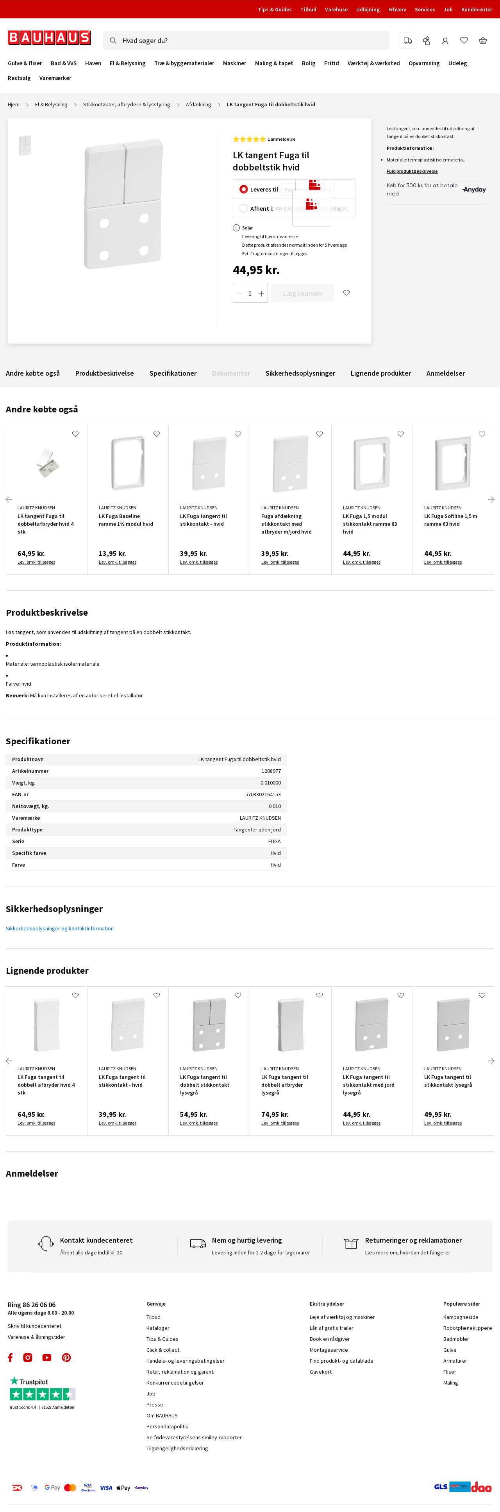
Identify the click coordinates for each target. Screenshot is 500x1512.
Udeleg (457, 63)
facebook (11, 1357)
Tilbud (308, 9)
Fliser (449, 1371)
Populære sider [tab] (461, 1303)
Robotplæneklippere (467, 1327)
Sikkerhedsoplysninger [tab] (54, 909)
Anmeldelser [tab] (32, 1173)
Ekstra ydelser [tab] (327, 1303)
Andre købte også (33, 373)
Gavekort (321, 1371)
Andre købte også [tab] (42, 409)
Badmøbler (456, 1338)
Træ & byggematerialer (184, 63)
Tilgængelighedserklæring (177, 1448)
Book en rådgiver (330, 1338)
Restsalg (19, 78)
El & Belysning (128, 63)
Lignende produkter (381, 373)
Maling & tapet (274, 63)
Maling (450, 1382)
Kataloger (158, 1327)
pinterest (66, 1357)
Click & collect (162, 1349)
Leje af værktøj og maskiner (342, 1316)
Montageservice (329, 1349)
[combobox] (246, 40)
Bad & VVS (64, 63)
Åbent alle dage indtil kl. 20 (91, 1252)
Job (448, 9)
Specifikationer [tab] (38, 741)
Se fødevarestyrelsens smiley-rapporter (194, 1437)
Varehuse (336, 9)
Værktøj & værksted (374, 63)
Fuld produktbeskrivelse (412, 171)
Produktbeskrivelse (104, 373)
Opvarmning (424, 63)
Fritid (331, 63)
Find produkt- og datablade (341, 1360)
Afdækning (198, 104)
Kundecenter (476, 9)
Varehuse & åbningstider (36, 1336)
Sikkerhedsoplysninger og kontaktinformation (60, 928)
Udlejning (368, 9)
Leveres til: (265, 189)
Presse (154, 1404)
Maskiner (234, 63)
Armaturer (455, 1360)
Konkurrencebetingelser (175, 1382)
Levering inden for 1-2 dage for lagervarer (261, 1252)
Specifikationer (173, 373)
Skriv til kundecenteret (34, 1325)
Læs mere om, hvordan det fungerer (407, 1252)
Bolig (309, 63)
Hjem (14, 104)
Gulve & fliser (25, 63)
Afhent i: (261, 208)
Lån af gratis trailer (332, 1327)
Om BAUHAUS (162, 1415)
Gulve (450, 1349)
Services (425, 9)
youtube (46, 1357)
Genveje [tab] (156, 1303)
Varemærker (55, 78)
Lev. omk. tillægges (36, 562)
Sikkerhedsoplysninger (300, 373)
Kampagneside (461, 1316)
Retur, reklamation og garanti (180, 1371)
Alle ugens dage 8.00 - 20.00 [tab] (41, 1308)
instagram (27, 1357)
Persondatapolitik (167, 1426)
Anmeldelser (446, 373)
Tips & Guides (275, 9)
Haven (93, 63)
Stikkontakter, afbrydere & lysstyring (126, 104)
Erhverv (397, 9)
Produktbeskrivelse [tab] (47, 612)
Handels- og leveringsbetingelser (185, 1360)
